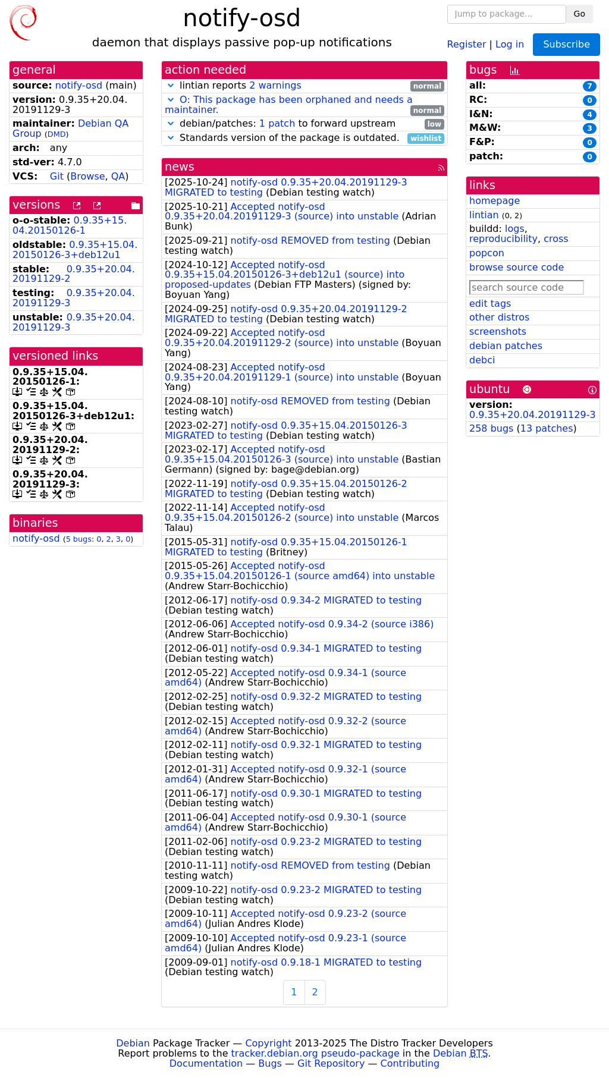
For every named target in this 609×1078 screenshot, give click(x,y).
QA (118, 176)
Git (57, 176)
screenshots (497, 331)
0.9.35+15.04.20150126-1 (69, 225)
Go (579, 13)
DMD (57, 134)
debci (482, 360)
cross (556, 238)
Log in (509, 43)
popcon (486, 253)
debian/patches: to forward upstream (304, 124)
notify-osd (79, 85)
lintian (484, 215)
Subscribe (566, 44)
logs (515, 228)
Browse (87, 176)
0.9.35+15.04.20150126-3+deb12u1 (74, 249)
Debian (133, 1043)
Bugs (270, 1063)
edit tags (490, 303)
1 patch (277, 123)
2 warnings (275, 85)
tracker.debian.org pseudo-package (315, 1053)
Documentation (206, 1063)
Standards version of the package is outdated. (304, 138)
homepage (494, 200)
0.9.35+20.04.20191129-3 (73, 298)
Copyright (268, 1043)
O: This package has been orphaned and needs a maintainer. (289, 104)
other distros (499, 317)
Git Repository (331, 1063)
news (179, 167)
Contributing (410, 1063)
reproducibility (503, 238)
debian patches (505, 345)
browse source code (516, 267)
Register (466, 43)
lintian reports (304, 86)
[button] (171, 85)
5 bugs (79, 539)
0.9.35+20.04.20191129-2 (73, 274)
